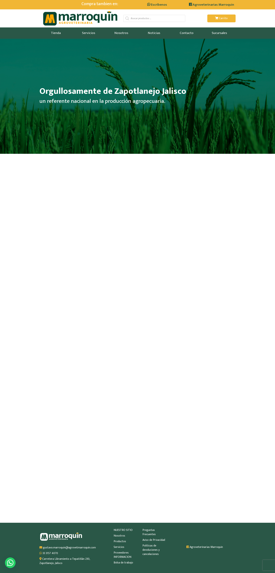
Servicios (88, 33)
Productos (120, 541)
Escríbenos (157, 4)
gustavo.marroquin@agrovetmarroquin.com (67, 548)
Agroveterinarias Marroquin (211, 4)
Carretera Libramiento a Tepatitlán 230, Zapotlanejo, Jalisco (64, 561)
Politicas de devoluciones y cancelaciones (151, 550)
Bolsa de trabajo (123, 563)
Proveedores (121, 553)
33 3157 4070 (48, 553)
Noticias (154, 33)
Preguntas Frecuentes (149, 532)
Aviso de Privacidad (153, 540)
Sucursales (219, 33)
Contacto (187, 33)
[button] (10, 562)
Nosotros (121, 33)
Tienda (56, 33)
